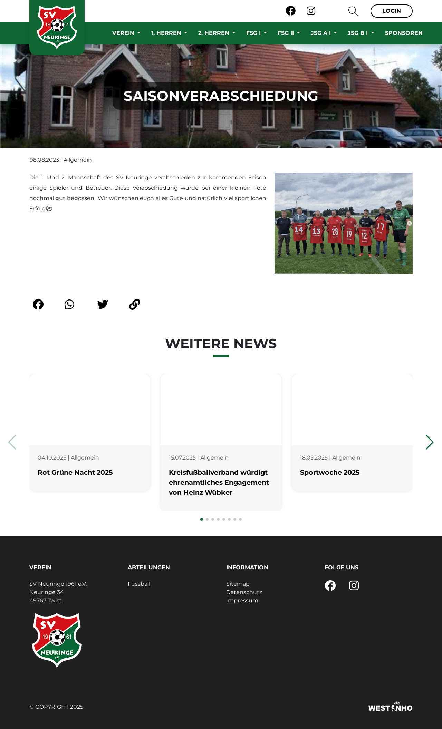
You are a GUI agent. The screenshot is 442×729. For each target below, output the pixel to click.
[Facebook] (290, 11)
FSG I (254, 33)
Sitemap (238, 584)
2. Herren (214, 33)
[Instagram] (311, 11)
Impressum (242, 600)
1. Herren (167, 33)
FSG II (287, 33)
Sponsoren (404, 33)
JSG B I (358, 33)
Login (391, 11)
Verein (124, 33)
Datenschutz (244, 592)
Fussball (139, 584)
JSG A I (322, 33)
